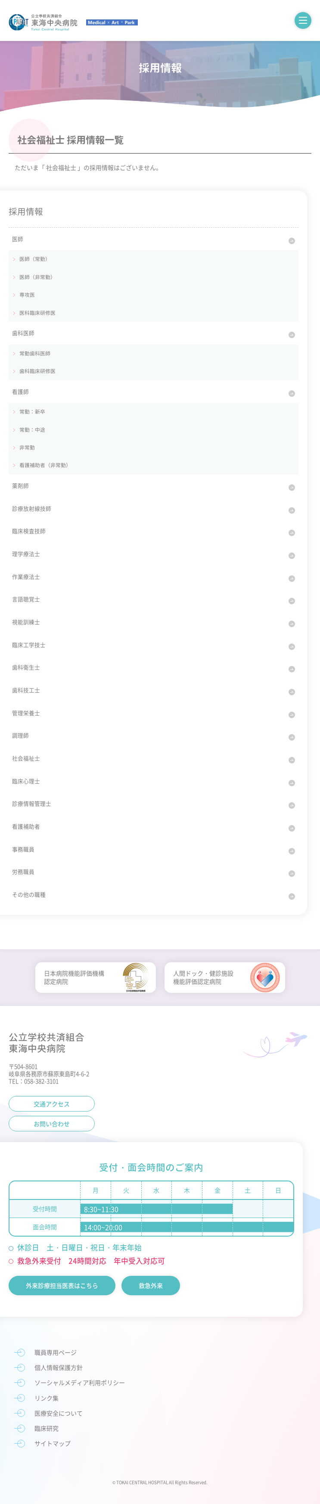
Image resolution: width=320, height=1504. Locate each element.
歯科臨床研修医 (37, 371)
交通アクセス (52, 1103)
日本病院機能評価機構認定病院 (74, 977)
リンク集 (46, 1398)
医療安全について (58, 1413)
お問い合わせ (52, 1123)
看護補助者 (26, 826)
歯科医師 (23, 333)
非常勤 (27, 447)
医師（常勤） (34, 259)
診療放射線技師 (31, 508)
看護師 (20, 391)
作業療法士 (26, 576)
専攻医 (27, 294)
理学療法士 (26, 553)
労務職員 (23, 871)
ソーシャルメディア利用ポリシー (79, 1382)
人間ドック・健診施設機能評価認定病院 (203, 977)
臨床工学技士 (29, 645)
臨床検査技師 (29, 531)
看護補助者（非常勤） (45, 465)
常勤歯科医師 (34, 353)
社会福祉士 (26, 758)
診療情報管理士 (31, 803)
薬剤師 (20, 485)
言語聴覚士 (26, 599)
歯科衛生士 (26, 667)
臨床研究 (46, 1428)
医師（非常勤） (37, 277)
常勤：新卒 (32, 411)
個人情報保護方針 (58, 1367)
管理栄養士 (26, 713)
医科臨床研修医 (37, 313)
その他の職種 (29, 894)
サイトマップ (52, 1443)
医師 (17, 239)
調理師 (20, 735)
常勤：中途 (32, 429)
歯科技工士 (26, 690)
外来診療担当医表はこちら (62, 1285)
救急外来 (151, 1285)
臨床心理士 (26, 781)
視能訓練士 (26, 622)
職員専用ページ (55, 1352)
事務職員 (23, 849)
